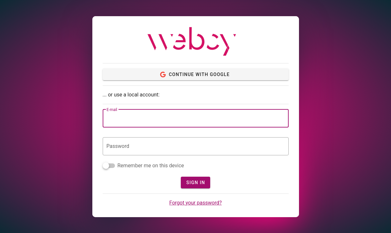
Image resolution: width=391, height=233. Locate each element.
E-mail (112, 109)
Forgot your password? (195, 203)
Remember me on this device (151, 165)
